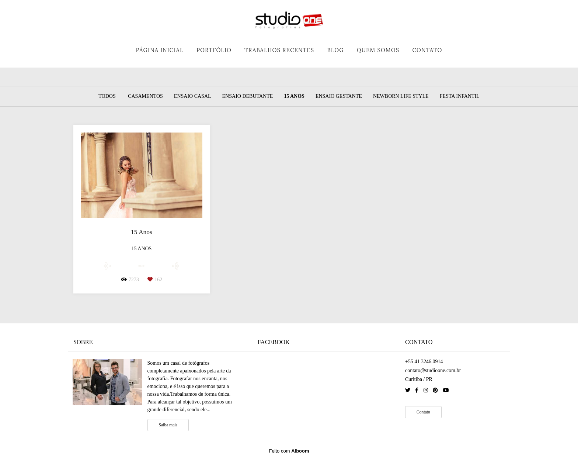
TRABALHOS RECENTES (279, 50)
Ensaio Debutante (247, 96)
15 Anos (294, 96)
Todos (106, 96)
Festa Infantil (460, 96)
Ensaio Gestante (339, 96)
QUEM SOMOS (378, 50)
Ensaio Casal (192, 96)
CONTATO (427, 50)
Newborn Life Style (401, 96)
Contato (423, 412)
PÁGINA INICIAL (159, 50)
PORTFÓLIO (213, 50)
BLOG (335, 50)
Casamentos (145, 96)
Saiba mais (168, 425)
